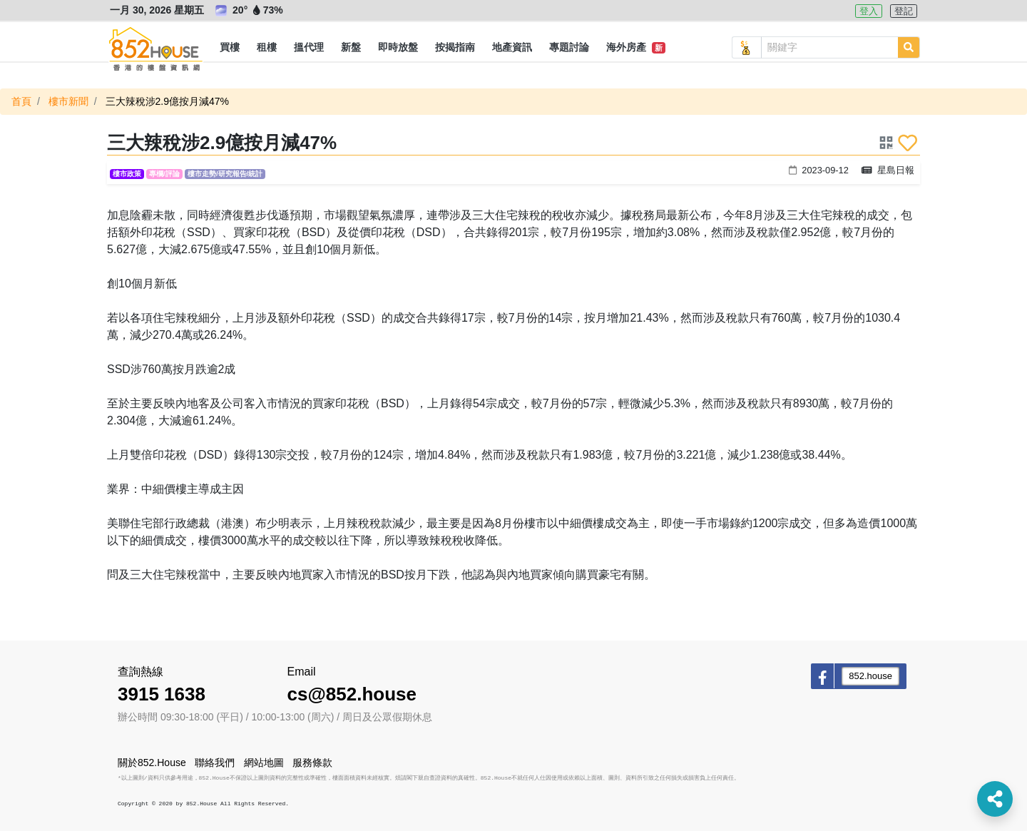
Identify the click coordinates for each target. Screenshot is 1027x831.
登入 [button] (868, 11)
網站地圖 (264, 762)
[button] (229, 48)
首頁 (21, 101)
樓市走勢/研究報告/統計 (225, 174)
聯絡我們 (215, 762)
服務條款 (312, 762)
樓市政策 (127, 174)
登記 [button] (903, 11)
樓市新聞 (68, 101)
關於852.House (152, 762)
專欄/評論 (164, 174)
